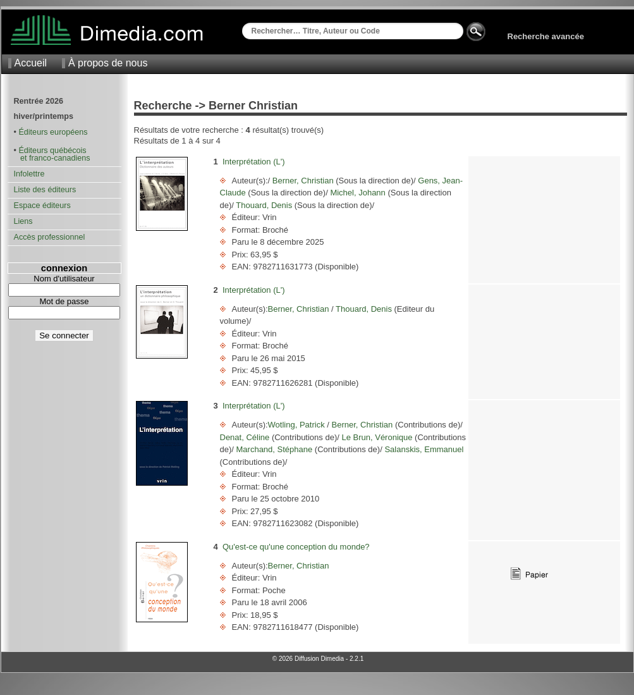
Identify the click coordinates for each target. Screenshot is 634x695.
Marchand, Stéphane (274, 449)
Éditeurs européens (52, 132)
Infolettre (29, 173)
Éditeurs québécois (52, 150)
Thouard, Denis (264, 205)
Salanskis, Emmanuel (423, 449)
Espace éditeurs (42, 205)
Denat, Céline (246, 437)
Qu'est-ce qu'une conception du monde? (296, 546)
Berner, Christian (303, 180)
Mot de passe (63, 301)
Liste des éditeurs (45, 189)
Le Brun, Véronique (377, 437)
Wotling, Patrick (297, 424)
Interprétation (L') (254, 161)
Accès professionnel (49, 237)
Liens (23, 221)
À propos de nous (107, 63)
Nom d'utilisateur (64, 278)
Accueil (31, 63)
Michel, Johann (358, 192)
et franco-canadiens (52, 158)
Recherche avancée (546, 36)
